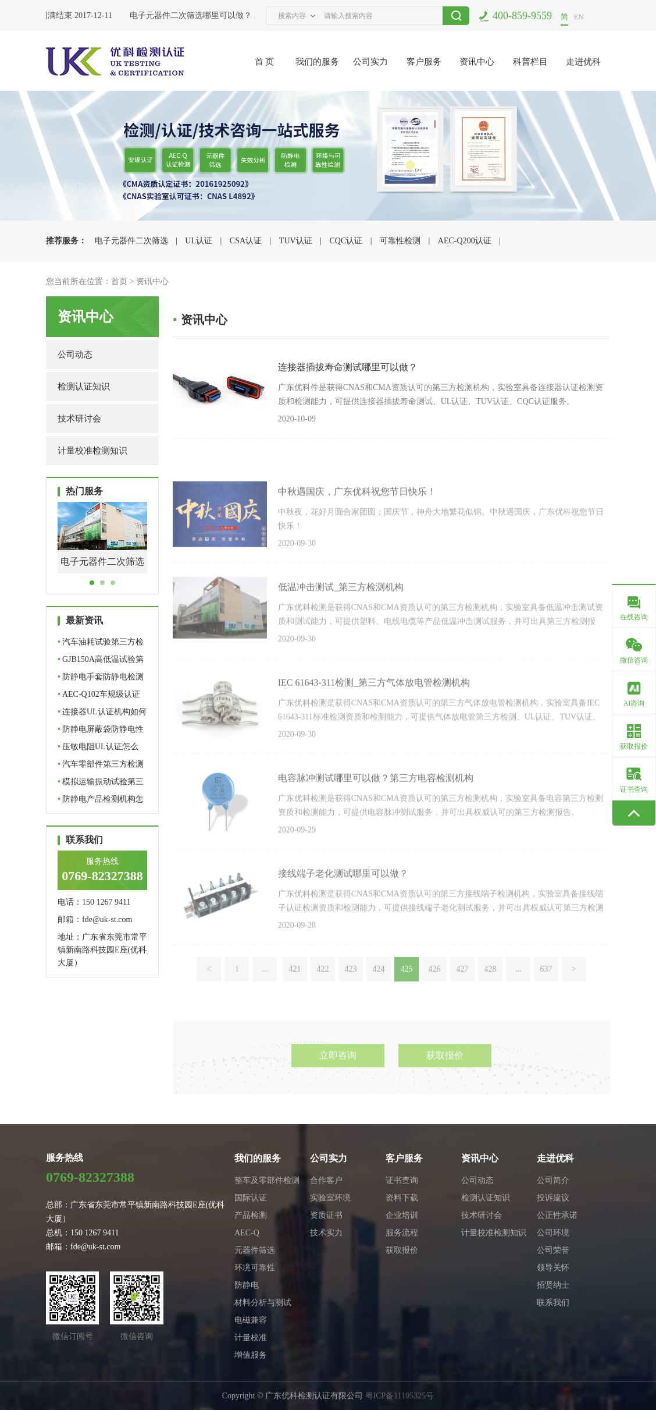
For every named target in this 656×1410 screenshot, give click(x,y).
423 (350, 992)
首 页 (264, 61)
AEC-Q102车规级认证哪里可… (99, 696)
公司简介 (553, 1180)
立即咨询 (337, 1084)
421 (294, 992)
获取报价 (445, 1084)
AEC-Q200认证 (464, 240)
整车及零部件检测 (267, 1180)
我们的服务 (317, 61)
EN (579, 16)
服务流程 (402, 1232)
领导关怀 (553, 1267)
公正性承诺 (557, 1215)
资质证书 (326, 1215)
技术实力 (326, 1232)
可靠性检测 (400, 240)
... (265, 992)
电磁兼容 (250, 1320)
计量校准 (250, 1337)
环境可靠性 (254, 1267)
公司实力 (370, 61)
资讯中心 (476, 61)
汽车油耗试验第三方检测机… (101, 644)
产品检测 (250, 1215)
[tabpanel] (102, 546)
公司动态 (75, 354)
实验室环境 (330, 1197)
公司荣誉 (553, 1250)
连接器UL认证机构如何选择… (102, 714)
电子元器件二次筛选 (131, 240)
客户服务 (424, 61)
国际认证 (250, 1197)
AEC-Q (246, 1232)
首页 (119, 281)
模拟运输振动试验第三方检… (101, 784)
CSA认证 (246, 240)
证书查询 (402, 1180)
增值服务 (250, 1355)
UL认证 (198, 240)
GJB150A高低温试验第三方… (101, 661)
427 (462, 992)
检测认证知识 (84, 386)
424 (378, 992)
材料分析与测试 (262, 1302)
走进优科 (583, 61)
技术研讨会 (79, 418)
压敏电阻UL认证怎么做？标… (98, 749)
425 (406, 992)
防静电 (246, 1285)
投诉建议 (553, 1197)
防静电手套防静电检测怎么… (101, 679)
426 (434, 992)
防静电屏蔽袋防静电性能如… (101, 731)
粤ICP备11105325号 (399, 1395)
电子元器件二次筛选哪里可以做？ (193, 15)
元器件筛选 (254, 1250)
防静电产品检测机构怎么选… (101, 801)
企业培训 (402, 1215)
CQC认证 (345, 240)
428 (490, 992)
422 (322, 992)
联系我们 (553, 1302)
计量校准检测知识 (92, 450)
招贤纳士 (553, 1285)
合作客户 (326, 1180)
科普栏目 (530, 61)
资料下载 (402, 1197)
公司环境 (553, 1232)
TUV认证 (295, 240)
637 (546, 992)
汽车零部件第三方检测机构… (101, 766)
